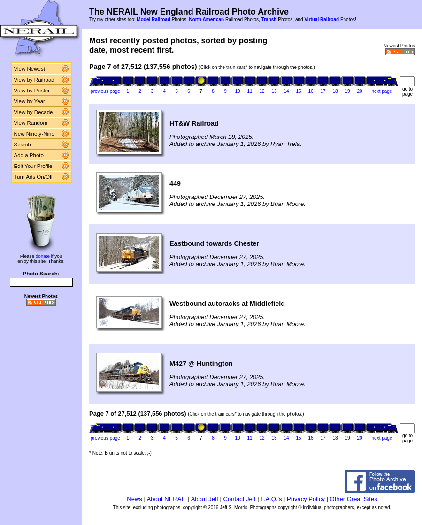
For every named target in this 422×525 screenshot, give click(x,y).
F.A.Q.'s (271, 498)
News (134, 498)
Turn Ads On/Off (33, 177)
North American (206, 19)
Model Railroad (153, 19)
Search (22, 144)
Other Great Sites (353, 498)
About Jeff (204, 498)
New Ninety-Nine (34, 134)
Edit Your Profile (33, 166)
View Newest (29, 69)
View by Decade (33, 112)
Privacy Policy (306, 498)
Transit (269, 19)
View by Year (29, 101)
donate (43, 256)
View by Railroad (34, 80)
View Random (30, 123)
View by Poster (32, 90)
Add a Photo (29, 155)
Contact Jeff (239, 498)
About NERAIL (166, 498)
